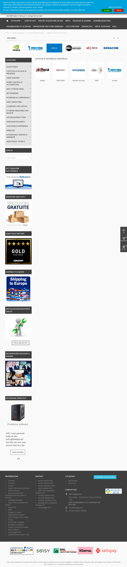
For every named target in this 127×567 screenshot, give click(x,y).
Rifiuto (119, 10)
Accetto (106, 10)
